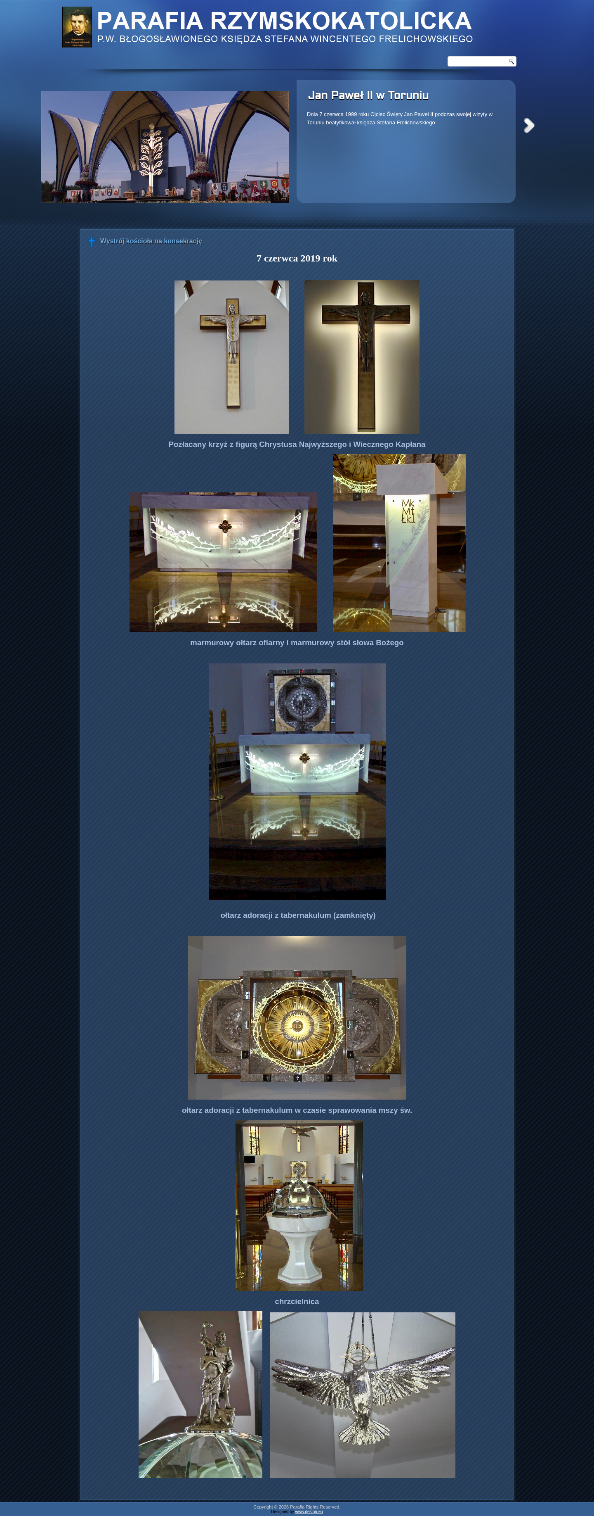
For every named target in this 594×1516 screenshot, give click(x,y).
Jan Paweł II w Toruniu (368, 96)
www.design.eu (309, 1511)
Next (529, 125)
